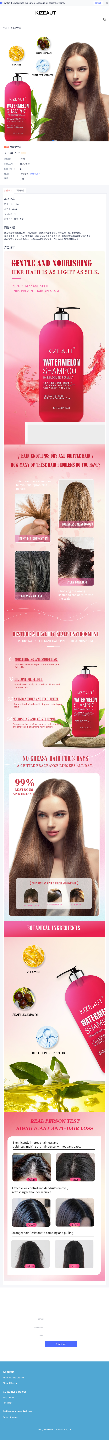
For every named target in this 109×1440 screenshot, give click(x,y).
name (40, 1319)
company (38, 1327)
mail (41, 1335)
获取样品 (35, 174)
